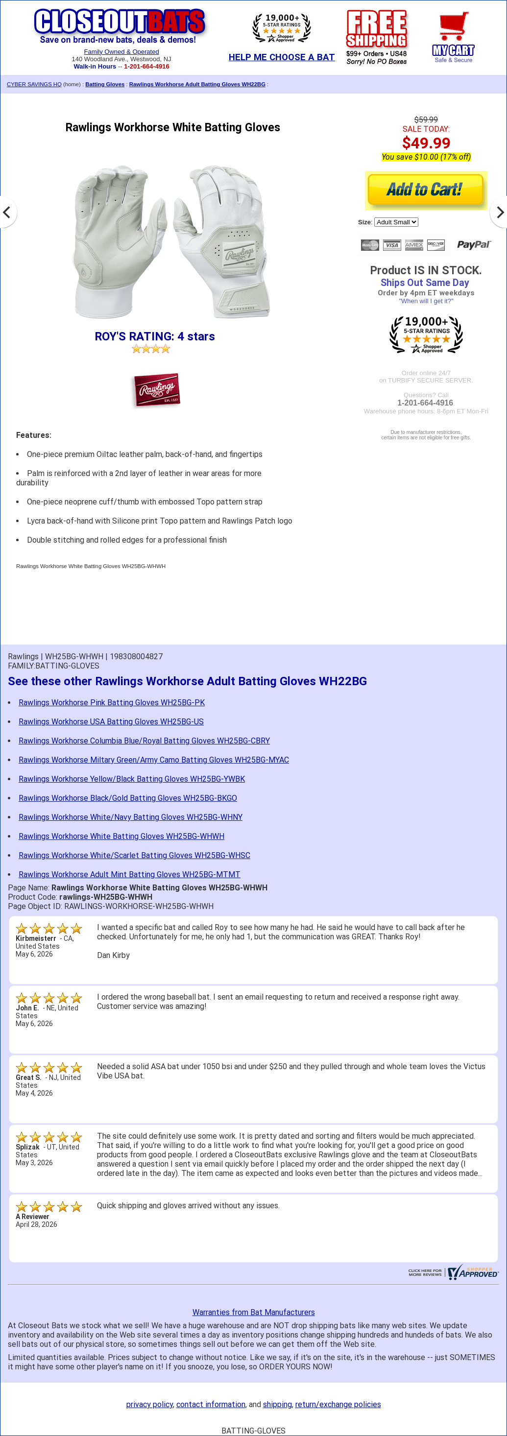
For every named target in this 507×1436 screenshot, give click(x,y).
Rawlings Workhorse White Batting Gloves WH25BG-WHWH (121, 836)
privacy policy (149, 1404)
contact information (210, 1404)
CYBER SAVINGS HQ (34, 84)
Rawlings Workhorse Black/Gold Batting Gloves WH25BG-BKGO (128, 798)
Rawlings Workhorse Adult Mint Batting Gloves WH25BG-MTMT (130, 874)
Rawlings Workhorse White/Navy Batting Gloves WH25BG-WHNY (130, 817)
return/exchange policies (338, 1404)
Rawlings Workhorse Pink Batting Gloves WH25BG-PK (112, 702)
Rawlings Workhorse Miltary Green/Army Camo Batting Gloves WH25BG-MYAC (154, 760)
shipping (277, 1404)
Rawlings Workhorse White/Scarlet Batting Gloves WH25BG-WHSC (134, 855)
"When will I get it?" (426, 301)
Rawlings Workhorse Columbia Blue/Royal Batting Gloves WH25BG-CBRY (144, 740)
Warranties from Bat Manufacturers (254, 1312)
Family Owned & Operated (121, 51)
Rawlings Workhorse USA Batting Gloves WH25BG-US (111, 721)
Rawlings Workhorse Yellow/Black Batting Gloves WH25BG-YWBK (132, 779)
